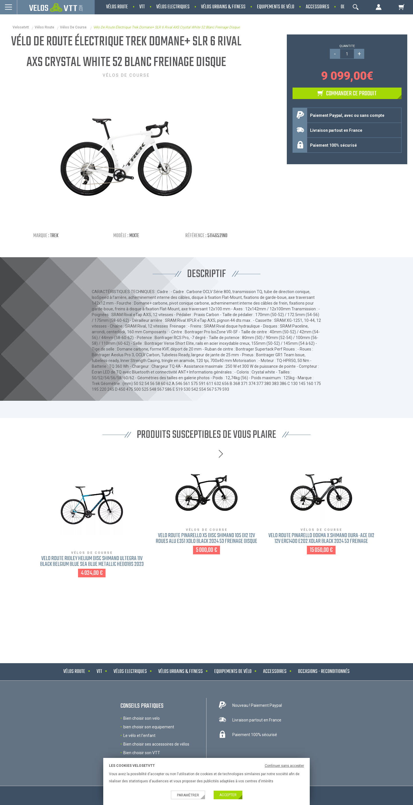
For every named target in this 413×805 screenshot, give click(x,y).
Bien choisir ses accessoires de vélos (156, 744)
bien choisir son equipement (148, 727)
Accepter (228, 795)
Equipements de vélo (233, 671)
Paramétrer (188, 795)
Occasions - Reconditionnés (324, 671)
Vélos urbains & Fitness (180, 671)
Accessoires (275, 671)
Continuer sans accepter (284, 766)
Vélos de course (73, 27)
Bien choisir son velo (141, 718)
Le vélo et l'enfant (139, 735)
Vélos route (44, 27)
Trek (54, 236)
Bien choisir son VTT (141, 752)
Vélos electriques (130, 671)
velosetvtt (21, 27)
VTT (99, 671)
